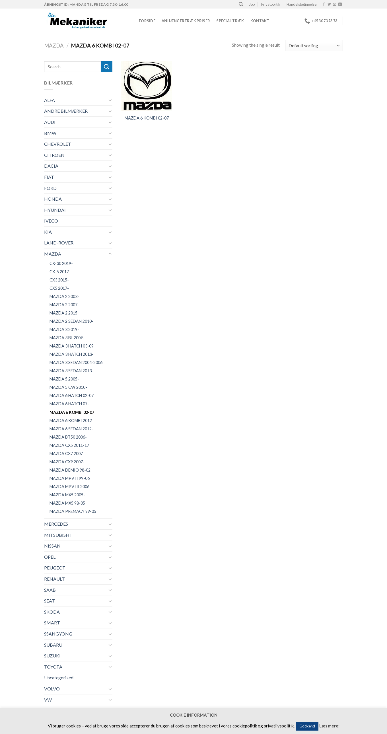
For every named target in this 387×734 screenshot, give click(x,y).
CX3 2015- (59, 279)
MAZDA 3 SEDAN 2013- (71, 370)
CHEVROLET (57, 144)
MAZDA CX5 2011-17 (69, 445)
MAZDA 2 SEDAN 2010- (71, 321)
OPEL (49, 557)
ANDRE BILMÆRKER (66, 111)
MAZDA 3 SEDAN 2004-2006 (76, 362)
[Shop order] (314, 45)
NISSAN (52, 545)
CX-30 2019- (61, 263)
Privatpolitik (270, 4)
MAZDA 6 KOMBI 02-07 (72, 412)
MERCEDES (56, 524)
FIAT (49, 177)
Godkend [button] (307, 726)
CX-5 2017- (60, 271)
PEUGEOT (54, 567)
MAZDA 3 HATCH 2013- (72, 354)
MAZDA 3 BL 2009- (67, 337)
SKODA (52, 611)
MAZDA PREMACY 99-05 (73, 511)
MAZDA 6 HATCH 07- (69, 403)
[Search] (241, 4)
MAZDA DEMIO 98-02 (70, 470)
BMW (50, 133)
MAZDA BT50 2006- (68, 437)
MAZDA (54, 45)
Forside (147, 20)
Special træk (230, 20)
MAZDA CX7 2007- (67, 453)
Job (252, 4)
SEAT (49, 600)
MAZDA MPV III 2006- (70, 486)
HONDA (53, 199)
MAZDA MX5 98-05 (67, 503)
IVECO (51, 220)
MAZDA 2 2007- (64, 304)
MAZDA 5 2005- (64, 379)
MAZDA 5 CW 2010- (68, 387)
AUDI (49, 122)
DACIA (51, 165)
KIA (48, 232)
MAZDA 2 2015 (63, 313)
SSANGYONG (58, 633)
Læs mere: (329, 725)
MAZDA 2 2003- (64, 296)
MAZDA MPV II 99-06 (70, 478)
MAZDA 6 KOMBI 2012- (72, 420)
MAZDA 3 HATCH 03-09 (72, 346)
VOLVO (52, 688)
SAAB (50, 590)
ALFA (49, 100)
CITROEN (54, 155)
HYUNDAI (55, 210)
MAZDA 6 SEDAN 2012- (71, 428)
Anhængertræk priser (186, 20)
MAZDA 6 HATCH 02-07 (72, 395)
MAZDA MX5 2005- (67, 494)
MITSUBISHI (57, 535)
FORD (50, 188)
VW (48, 699)
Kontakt (259, 20)
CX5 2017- (59, 288)
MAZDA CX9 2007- (67, 461)
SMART (52, 622)
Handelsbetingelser (302, 4)
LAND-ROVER (58, 242)
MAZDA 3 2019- (64, 329)
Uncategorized (58, 677)
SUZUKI (52, 655)
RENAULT (54, 578)
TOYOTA (53, 666)
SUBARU (53, 644)
